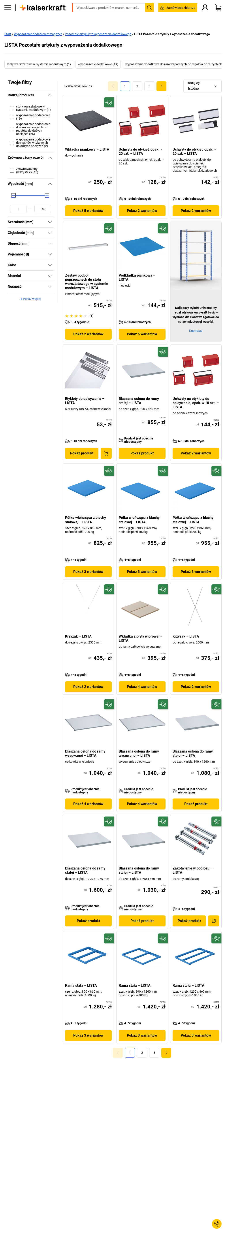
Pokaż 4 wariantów (142, 687)
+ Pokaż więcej (31, 299)
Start (7, 34)
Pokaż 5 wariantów (88, 211)
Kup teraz (195, 330)
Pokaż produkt (81, 453)
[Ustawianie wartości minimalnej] (18, 209)
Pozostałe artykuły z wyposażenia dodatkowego (98, 34)
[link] (137, 86)
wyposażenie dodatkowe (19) (98, 64)
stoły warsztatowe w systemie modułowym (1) (39, 64)
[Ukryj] (50, 95)
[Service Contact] (217, 1224)
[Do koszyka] (106, 453)
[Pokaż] (50, 222)
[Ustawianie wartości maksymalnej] (42, 209)
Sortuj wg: (194, 83)
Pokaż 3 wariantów (88, 572)
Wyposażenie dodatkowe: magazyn (38, 34)
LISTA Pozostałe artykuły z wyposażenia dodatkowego (172, 34)
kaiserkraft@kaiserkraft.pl (183, 10)
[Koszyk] (218, 20)
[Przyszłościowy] (109, 102)
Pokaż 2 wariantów (142, 211)
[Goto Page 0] (113, 86)
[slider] (13, 195)
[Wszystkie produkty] (7, 21)
